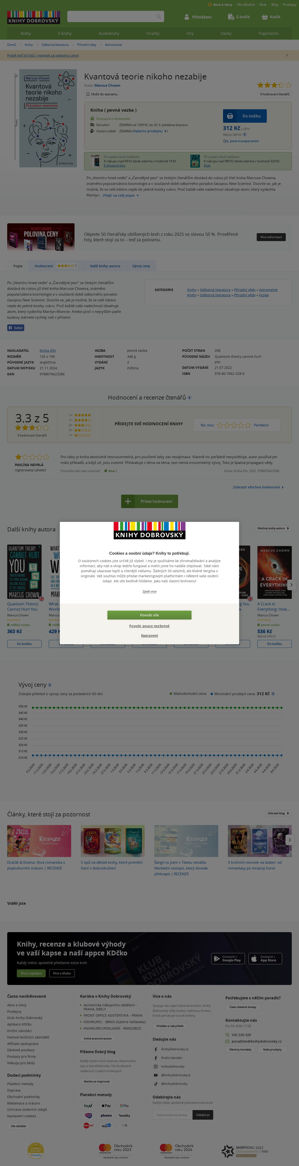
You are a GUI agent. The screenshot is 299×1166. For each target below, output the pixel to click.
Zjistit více (149, 591)
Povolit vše (149, 615)
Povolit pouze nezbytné (149, 625)
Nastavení (149, 635)
